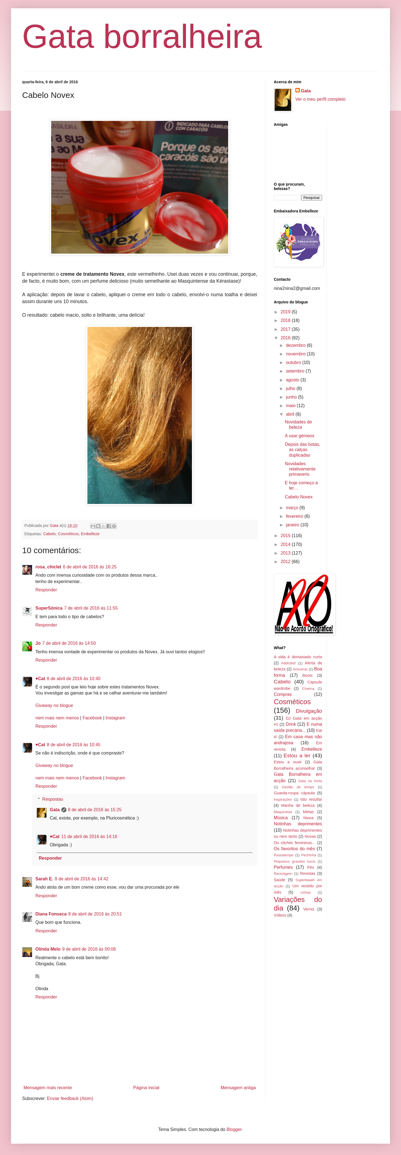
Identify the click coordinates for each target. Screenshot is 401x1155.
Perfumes (283, 867)
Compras (283, 694)
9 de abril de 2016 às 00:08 (89, 949)
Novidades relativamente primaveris (300, 469)
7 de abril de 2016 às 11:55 (91, 608)
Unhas (305, 892)
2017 (286, 329)
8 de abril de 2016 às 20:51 (95, 914)
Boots (307, 675)
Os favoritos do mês (294, 848)
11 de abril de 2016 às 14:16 (89, 836)
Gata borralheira (142, 36)
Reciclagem (283, 874)
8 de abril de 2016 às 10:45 (73, 744)
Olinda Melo (48, 949)
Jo (38, 643)
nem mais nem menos (57, 718)
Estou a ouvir (288, 762)
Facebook (92, 718)
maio (291, 405)
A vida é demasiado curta (298, 657)
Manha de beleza (298, 805)
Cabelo (49, 534)
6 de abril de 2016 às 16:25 (89, 567)
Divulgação (309, 711)
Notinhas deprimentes (298, 823)
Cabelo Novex (299, 497)
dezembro (296, 345)
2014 (286, 544)
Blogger (233, 1129)
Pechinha (308, 855)
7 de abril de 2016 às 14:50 (69, 643)
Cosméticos (68, 534)
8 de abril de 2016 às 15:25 (95, 809)
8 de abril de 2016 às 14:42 (81, 878)
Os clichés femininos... (294, 843)
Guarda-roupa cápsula (294, 793)
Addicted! (288, 663)
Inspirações (283, 799)
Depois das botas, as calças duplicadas (302, 449)
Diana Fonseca (51, 914)
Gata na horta (310, 781)
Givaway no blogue (54, 705)
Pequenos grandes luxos (294, 861)
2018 (286, 320)
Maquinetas (283, 812)
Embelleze (90, 534)
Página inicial (146, 1087)
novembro (296, 354)
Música (281, 817)
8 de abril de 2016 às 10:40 (73, 678)
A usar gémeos (299, 435)
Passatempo (283, 855)
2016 (286, 337)
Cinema (308, 688)
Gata (55, 809)
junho (292, 397)
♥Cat (40, 678)
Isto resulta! (311, 799)
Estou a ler (297, 755)
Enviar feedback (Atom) (70, 1098)
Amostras (300, 669)
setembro (296, 371)
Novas (310, 836)
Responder (46, 589)
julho (291, 388)
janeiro (293, 524)
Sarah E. (44, 878)
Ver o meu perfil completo (320, 99)
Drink (291, 724)
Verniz (308, 909)
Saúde (279, 880)
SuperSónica (49, 608)
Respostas (52, 799)
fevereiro (295, 516)
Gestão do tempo (298, 787)
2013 (286, 553)
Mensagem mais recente (48, 1087)
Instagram (115, 718)
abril (291, 414)
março (293, 507)
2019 (286, 311)
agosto (293, 380)
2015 (286, 535)
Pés (310, 867)
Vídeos (280, 915)
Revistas (307, 873)
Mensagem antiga (238, 1087)
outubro (294, 362)
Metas (308, 812)
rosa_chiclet (48, 567)
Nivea (308, 818)
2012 (286, 561)
